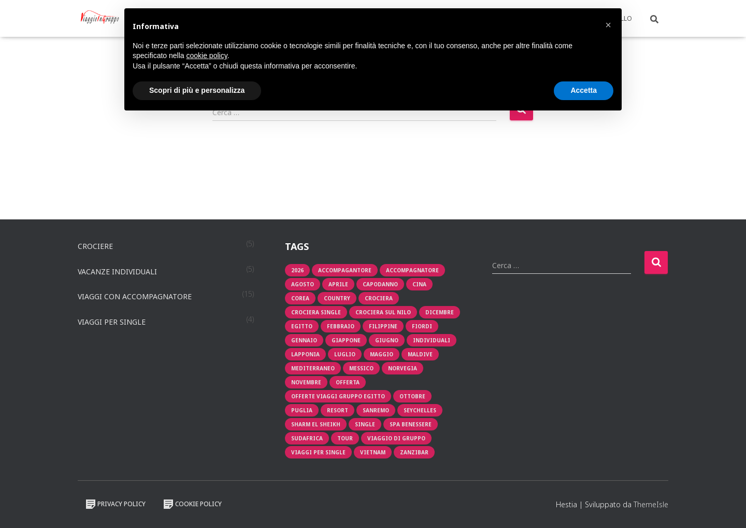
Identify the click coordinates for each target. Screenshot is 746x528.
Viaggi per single (112, 322)
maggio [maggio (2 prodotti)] (381, 354)
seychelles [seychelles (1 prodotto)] (420, 410)
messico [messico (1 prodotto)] (361, 368)
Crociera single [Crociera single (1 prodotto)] (316, 312)
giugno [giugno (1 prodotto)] (386, 340)
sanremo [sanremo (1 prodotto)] (376, 410)
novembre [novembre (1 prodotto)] (306, 382)
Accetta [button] (583, 90)
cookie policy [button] (207, 55)
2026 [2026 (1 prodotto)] (297, 270)
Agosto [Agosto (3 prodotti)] (302, 284)
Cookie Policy (192, 504)
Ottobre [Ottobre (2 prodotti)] (412, 396)
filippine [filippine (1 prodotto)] (383, 326)
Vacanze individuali (117, 271)
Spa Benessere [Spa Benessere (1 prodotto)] (411, 424)
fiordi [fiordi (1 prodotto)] (422, 326)
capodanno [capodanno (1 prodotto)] (380, 284)
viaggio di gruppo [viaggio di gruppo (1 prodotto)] (396, 438)
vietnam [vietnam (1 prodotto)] (372, 452)
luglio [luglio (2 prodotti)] (344, 354)
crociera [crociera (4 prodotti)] (379, 298)
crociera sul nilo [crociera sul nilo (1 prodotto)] (383, 312)
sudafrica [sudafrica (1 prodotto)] (307, 438)
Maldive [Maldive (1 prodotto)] (420, 354)
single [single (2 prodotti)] (365, 424)
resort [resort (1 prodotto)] (337, 410)
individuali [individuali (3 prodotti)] (431, 340)
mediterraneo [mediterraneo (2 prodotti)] (313, 368)
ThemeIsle (651, 504)
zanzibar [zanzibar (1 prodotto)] (414, 452)
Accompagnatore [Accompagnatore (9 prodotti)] (412, 270)
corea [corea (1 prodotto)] (300, 298)
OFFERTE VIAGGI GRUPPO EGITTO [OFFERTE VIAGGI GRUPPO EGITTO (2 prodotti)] (338, 396)
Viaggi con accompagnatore (135, 296)
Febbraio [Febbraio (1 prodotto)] (340, 326)
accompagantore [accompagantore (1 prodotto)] (344, 270)
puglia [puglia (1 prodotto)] (301, 410)
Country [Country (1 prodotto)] (337, 298)
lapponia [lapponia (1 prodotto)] (305, 354)
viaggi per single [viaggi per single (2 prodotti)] (318, 452)
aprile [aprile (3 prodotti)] (338, 284)
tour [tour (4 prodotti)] (345, 438)
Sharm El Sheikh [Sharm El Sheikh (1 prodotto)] (315, 424)
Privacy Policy (115, 504)
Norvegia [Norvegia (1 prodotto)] (402, 368)
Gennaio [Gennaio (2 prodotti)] (304, 340)
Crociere (95, 246)
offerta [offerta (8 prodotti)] (348, 382)
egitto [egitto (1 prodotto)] (301, 326)
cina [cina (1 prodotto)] (419, 284)
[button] (608, 25)
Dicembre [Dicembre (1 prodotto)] (439, 312)
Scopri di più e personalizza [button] (197, 90)
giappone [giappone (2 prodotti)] (346, 340)
